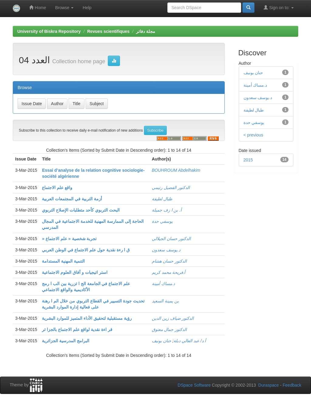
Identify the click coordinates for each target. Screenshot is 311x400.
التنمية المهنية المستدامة (63, 261)
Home (37, 7)
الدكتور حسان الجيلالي (171, 238)
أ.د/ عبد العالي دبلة (189, 340)
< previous (253, 135)
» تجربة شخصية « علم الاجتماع (69, 238)
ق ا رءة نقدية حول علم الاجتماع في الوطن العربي (86, 249)
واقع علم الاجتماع (57, 187)
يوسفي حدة (162, 221)
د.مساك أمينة (163, 283)
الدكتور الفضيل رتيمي (171, 187)
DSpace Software (194, 385)
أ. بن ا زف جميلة (167, 210)
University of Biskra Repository (49, 31)
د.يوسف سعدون (166, 249)
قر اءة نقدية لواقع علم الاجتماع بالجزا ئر (77, 329)
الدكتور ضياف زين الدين (173, 318)
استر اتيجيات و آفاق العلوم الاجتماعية (74, 272)
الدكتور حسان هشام (169, 261)
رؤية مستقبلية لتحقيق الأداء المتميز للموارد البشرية (87, 318)
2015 (248, 159)
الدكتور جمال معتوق (169, 329)
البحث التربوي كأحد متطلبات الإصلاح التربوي (80, 210)
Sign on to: (279, 7)
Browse (64, 7)
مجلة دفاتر (145, 31)
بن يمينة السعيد (165, 300)
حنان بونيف (161, 340)
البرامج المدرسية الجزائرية (65, 340)
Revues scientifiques (108, 31)
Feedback (292, 385)
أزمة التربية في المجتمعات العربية (72, 198)
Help (87, 7)
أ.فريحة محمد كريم (169, 272)
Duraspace (268, 385)
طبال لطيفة (162, 198)
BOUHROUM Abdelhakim (176, 170)
